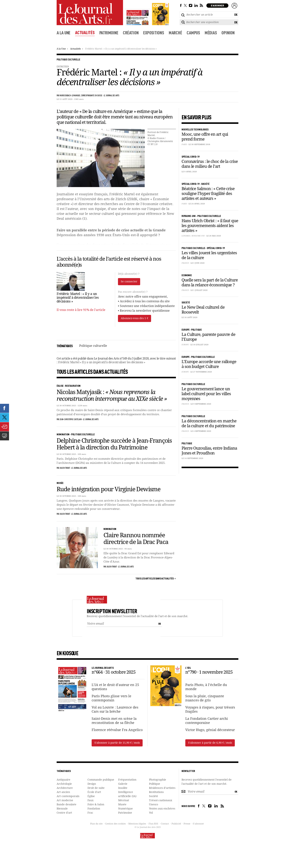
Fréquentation (127, 780)
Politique (154, 784)
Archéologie (64, 784)
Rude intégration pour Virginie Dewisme (108, 490)
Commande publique (100, 780)
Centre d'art (64, 813)
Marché (175, 32)
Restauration (73, 385)
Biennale (62, 808)
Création (130, 32)
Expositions (153, 32)
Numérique (125, 808)
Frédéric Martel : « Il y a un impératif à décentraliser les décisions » (121, 49)
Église (60, 385)
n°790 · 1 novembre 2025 (208, 672)
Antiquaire (63, 780)
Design (91, 784)
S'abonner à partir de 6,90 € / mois (210, 743)
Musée (60, 482)
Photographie (157, 780)
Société (153, 796)
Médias (211, 32)
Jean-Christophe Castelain (71, 419)
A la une (63, 32)
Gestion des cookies (115, 824)
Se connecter (129, 281)
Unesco (153, 804)
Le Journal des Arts (111, 96)
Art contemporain (68, 796)
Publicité (176, 824)
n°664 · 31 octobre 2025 (113, 672)
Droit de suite (96, 788)
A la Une (61, 49)
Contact (165, 824)
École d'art (94, 792)
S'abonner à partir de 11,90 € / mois (117, 743)
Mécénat (123, 800)
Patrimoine (108, 32)
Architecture (65, 788)
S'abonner (198, 824)
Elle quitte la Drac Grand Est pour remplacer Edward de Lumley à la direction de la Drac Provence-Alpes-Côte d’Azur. (138, 557)
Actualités (85, 32)
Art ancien (63, 792)
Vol (151, 813)
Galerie (122, 784)
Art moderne (65, 800)
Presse (187, 824)
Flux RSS (153, 824)
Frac (90, 813)
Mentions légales (137, 824)
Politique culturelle (68, 59)
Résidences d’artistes (162, 788)
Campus (193, 32)
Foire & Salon (95, 804)
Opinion (227, 32)
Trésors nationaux (160, 800)
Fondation (93, 808)
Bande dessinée (66, 804)
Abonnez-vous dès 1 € (134, 318)
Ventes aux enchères (162, 808)
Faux (90, 800)
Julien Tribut (65, 468)
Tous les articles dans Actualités (154, 578)
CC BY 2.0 (152, 144)
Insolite (122, 788)
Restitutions (156, 792)
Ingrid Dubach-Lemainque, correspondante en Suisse (81, 96)
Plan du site (96, 824)
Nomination (63, 434)
